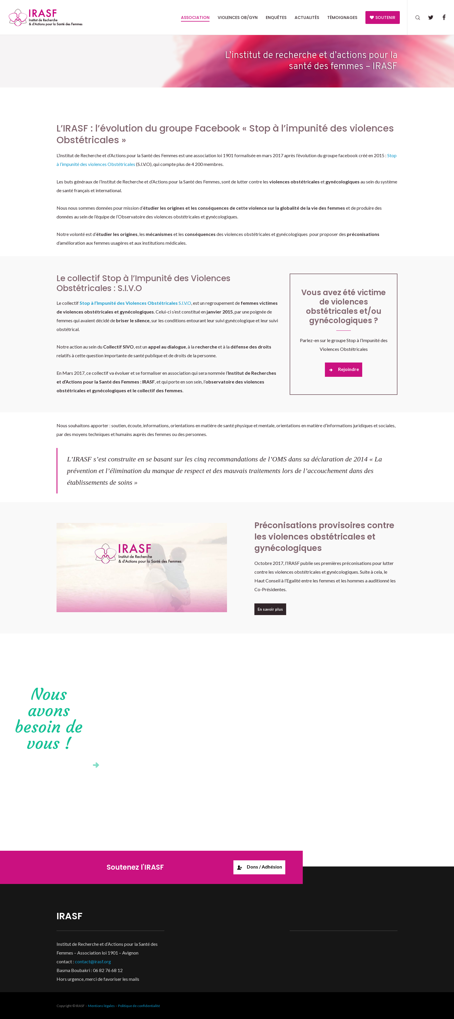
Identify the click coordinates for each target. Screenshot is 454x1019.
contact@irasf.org (93, 961)
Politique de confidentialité (139, 1006)
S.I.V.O (135, 303)
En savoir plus (270, 609)
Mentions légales (101, 1006)
